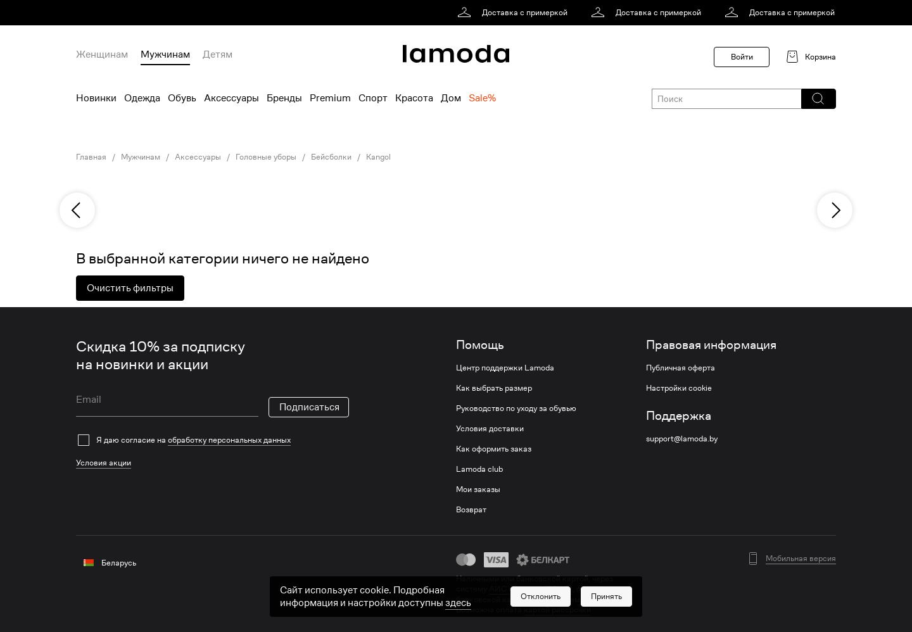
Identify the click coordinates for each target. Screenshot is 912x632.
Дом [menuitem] (451, 98)
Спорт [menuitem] (373, 98)
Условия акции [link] (103, 462)
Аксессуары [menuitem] (231, 98)
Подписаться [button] (309, 407)
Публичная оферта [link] (680, 368)
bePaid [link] (598, 599)
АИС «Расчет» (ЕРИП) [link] (531, 589)
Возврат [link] (471, 510)
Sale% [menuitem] (482, 98)
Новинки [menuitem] (96, 98)
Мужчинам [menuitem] (165, 54)
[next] (834, 210)
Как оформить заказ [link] (493, 449)
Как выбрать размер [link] (494, 388)
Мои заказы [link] (478, 489)
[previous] (77, 210)
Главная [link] (91, 157)
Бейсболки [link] (331, 157)
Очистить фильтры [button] (130, 288)
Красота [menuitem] (414, 98)
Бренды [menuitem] (284, 98)
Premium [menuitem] (330, 98)
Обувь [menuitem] (182, 98)
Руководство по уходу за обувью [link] (516, 408)
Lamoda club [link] (479, 469)
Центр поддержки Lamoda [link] (505, 368)
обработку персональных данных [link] (229, 439)
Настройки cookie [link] (679, 388)
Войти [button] (742, 56)
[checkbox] (212, 440)
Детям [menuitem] (217, 54)
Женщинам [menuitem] (102, 54)
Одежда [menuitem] (142, 98)
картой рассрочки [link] (557, 609)
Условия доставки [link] (490, 429)
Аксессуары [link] (198, 157)
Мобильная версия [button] (801, 558)
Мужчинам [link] (140, 157)
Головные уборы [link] (266, 157)
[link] (514, 12)
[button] (818, 99)
